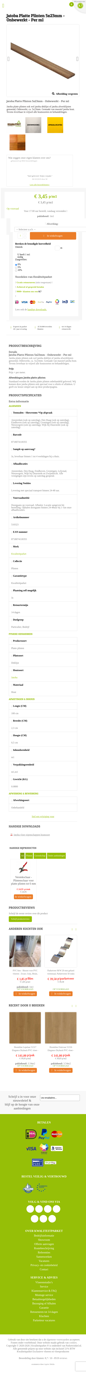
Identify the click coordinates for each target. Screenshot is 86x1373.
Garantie (44, 1307)
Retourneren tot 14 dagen (44, 1311)
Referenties (44, 1252)
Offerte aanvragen (44, 1244)
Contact (44, 1269)
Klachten (44, 1316)
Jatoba (14, 677)
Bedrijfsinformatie (44, 1235)
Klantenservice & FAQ (44, 1290)
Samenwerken (44, 1256)
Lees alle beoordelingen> (40, 185)
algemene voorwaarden (58, 1339)
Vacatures (44, 1260)
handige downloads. (37, 309)
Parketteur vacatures (44, 1320)
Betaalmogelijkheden (44, 1299)
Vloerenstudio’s (44, 1282)
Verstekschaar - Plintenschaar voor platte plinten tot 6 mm (23, 880)
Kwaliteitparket (18, 554)
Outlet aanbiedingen (56, 856)
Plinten (29, 856)
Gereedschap (39, 856)
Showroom (44, 1239)
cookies (73, 1342)
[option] (23, 880)
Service (44, 1286)
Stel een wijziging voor (43, 816)
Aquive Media (49, 1364)
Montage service (44, 1295)
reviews (63, 1358)
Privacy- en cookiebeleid (44, 1265)
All (22, 856)
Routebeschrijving (44, 1248)
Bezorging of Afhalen (44, 1303)
